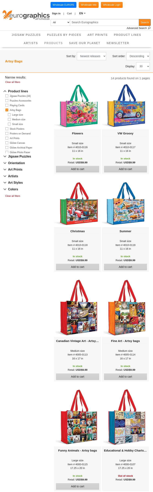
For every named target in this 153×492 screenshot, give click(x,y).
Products (55, 42)
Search (145, 22)
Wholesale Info (88, 5)
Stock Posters (17, 129)
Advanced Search (139, 28)
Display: (130, 66)
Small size (17, 124)
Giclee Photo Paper (20, 152)
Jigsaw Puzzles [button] (26, 34)
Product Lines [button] (127, 34)
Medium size (18, 119)
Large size (17, 114)
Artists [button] (31, 43)
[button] (58, 13)
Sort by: (71, 56)
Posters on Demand (20, 133)
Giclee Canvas (17, 143)
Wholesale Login (111, 5)
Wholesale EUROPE (63, 5)
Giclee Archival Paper (21, 147)
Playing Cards (17, 105)
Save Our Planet (84, 43)
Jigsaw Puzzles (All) (20, 96)
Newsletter (118, 43)
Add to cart (77, 169)
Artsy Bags (15, 110)
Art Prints (14, 138)
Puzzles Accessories (20, 100)
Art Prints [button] (98, 34)
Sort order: (118, 56)
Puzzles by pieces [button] (64, 34)
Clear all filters (12, 82)
